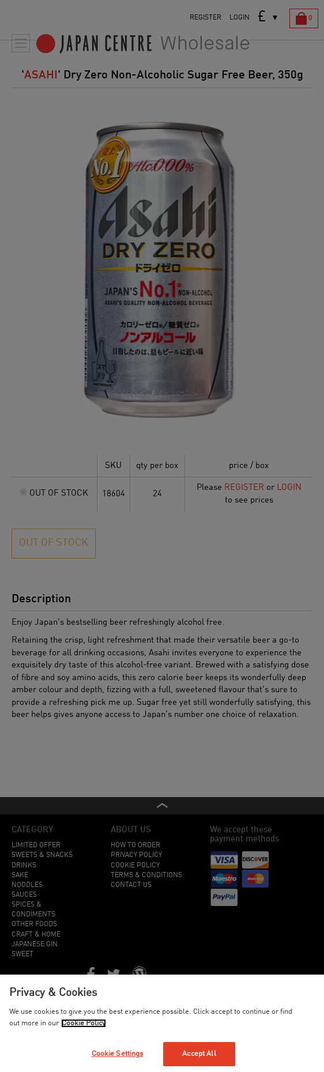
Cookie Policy (84, 1023)
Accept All (199, 1054)
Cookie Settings (118, 1054)
